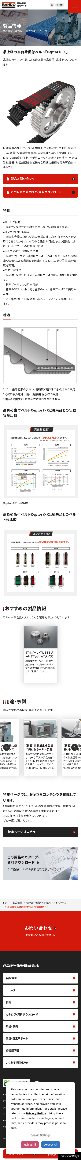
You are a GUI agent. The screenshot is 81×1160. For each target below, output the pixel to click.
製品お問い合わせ (23, 178)
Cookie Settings (70, 1156)
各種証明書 (12, 1050)
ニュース (11, 990)
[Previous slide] (6, 747)
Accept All (50, 1144)
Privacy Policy (36, 1113)
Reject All (30, 1144)
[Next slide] (74, 747)
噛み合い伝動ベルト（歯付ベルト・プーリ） (46, 902)
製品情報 (17, 902)
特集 (8, 1002)
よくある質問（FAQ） (17, 1062)
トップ (6, 902)
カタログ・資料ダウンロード (22, 1014)
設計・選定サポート (17, 1038)
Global (60, 5)
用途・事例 (12, 1026)
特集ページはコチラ (22, 832)
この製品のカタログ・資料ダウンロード (36, 192)
